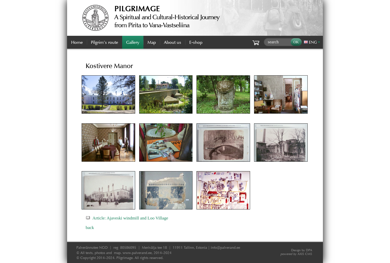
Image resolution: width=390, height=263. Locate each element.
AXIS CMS (296, 254)
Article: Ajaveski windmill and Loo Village (130, 217)
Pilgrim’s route (104, 42)
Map (151, 42)
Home (77, 42)
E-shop (196, 42)
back (90, 227)
